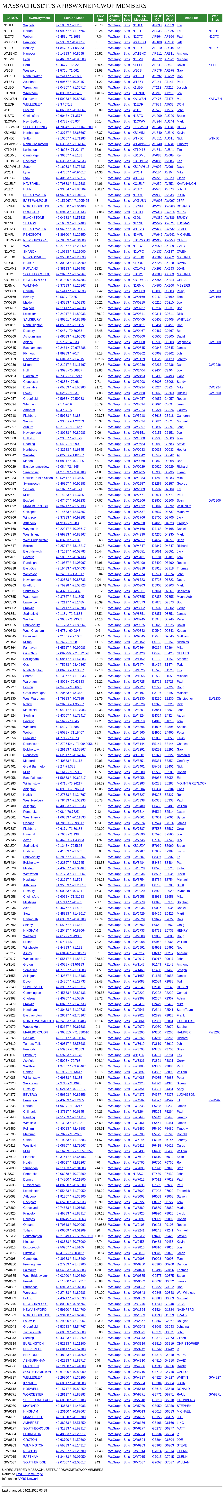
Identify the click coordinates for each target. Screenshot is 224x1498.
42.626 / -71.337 (67, 393)
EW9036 (139, 908)
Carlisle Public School (38, 478)
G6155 (157, 1417)
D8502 (156, 608)
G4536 (157, 1366)
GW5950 (139, 1405)
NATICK (28, 263)
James (181, 347)
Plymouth (29, 353)
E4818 (156, 721)
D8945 (156, 619)
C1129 (156, 359)
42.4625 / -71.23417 (70, 149)
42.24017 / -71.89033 (71, 313)
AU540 (157, 132)
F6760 (156, 1162)
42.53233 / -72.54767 (71, 1326)
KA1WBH (139, 98)
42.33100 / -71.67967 (71, 1315)
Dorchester (31, 743)
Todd (180, 664)
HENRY (182, 930)
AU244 (157, 121)
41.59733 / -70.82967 (71, 534)
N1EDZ (138, 246)
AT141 (156, 82)
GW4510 (139, 1360)
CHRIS (181, 240)
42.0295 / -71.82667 (70, 455)
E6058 (156, 777)
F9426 (156, 1236)
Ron (179, 794)
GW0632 (139, 1281)
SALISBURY (32, 319)
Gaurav (182, 410)
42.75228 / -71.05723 (71, 585)
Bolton (27, 1298)
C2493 (156, 376)
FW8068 (138, 1196)
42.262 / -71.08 (66, 642)
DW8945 (139, 619)
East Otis (29, 568)
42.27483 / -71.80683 (71, 1292)
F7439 (156, 1173)
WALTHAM (31, 285)
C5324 (156, 410)
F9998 (156, 1258)
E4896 (156, 727)
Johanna (183, 1326)
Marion (28, 461)
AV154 (156, 172)
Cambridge (31, 155)
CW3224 (139, 387)
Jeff (179, 42)
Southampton (32, 1236)
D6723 (156, 579)
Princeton (30, 1213)
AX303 (157, 274)
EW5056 (139, 738)
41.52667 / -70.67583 (71, 1026)
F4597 (156, 1100)
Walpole (28, 25)
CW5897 (139, 427)
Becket (28, 545)
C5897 (156, 427)
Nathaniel (183, 755)
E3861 (156, 710)
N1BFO (138, 115)
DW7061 (139, 591)
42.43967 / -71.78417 (71, 715)
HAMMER (184, 1032)
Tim (179, 149)
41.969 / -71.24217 (69, 1106)
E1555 (156, 676)
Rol (179, 1162)
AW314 (157, 212)
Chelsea (29, 998)
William (182, 806)
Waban (28, 421)
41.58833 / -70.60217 (71, 777)
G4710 (157, 1372)
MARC (181, 212)
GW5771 (139, 1394)
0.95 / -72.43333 (67, 342)
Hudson (28, 851)
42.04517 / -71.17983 (71, 710)
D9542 (156, 630)
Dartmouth (30, 919)
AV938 (156, 195)
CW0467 (139, 330)
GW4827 (139, 1377)
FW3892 (138, 1072)
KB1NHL (139, 93)
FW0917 (138, 958)
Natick (27, 704)
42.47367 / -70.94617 (71, 172)
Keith (180, 1157)
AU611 (157, 138)
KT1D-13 (139, 149)
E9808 (156, 936)
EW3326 (139, 704)
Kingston (29, 1241)
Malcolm (182, 693)
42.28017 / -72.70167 (71, 1015)
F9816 (156, 1247)
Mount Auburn (186, 596)
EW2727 (139, 687)
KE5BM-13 (140, 127)
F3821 (156, 1060)
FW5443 (138, 1117)
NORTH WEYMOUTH (38, 1021)
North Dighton (33, 325)
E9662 (156, 925)
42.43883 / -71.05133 (71, 302)
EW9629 (139, 919)
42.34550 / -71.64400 (71, 206)
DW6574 (139, 574)
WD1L (137, 110)
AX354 (157, 280)
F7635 (156, 1185)
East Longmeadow (36, 466)
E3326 (156, 704)
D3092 (156, 506)
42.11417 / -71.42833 (71, 308)
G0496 (157, 1270)
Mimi (180, 478)
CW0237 (139, 308)
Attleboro (29, 523)
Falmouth (29, 1270)
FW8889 (138, 1207)
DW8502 (139, 608)
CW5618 (139, 415)
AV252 (156, 183)
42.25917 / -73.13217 (71, 545)
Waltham (29, 619)
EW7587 (139, 828)
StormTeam (185, 1009)
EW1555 (139, 676)
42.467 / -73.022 (67, 65)
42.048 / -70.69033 (69, 330)
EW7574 (139, 823)
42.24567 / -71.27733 (71, 981)
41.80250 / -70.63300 (71, 1185)
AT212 (156, 87)
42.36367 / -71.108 (69, 155)
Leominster (31, 1190)
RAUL (181, 1394)
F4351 (156, 1089)
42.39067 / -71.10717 (71, 987)
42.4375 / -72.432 (68, 591)
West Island (31, 534)
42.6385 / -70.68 (67, 381)
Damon (182, 1264)
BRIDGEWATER (34, 195)
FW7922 (138, 1190)
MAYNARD (31, 1405)
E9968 (156, 942)
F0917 (156, 958)
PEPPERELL (32, 1349)
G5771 (157, 1394)
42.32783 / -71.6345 (70, 449)
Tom (180, 297)
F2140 (156, 987)
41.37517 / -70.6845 (70, 1111)
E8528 (156, 868)
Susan (181, 1083)
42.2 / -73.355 (65, 766)
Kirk (179, 670)
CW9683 (139, 444)
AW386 (157, 217)
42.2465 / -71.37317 (70, 574)
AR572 (157, 59)
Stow (26, 178)
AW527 (157, 223)
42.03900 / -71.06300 (71, 1275)
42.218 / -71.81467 (69, 427)
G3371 (157, 1332)
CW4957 (139, 398)
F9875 (156, 1253)
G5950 (157, 1405)
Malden (28, 302)
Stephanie (184, 342)
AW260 (157, 206)
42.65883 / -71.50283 (71, 387)
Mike (180, 172)
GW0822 (139, 1287)
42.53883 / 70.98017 (70, 42)
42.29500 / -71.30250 (71, 1377)
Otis (26, 664)
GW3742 (139, 1349)
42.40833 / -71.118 (69, 760)
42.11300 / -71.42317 (71, 1281)
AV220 (156, 178)
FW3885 (138, 1066)
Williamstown (32, 783)
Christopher (185, 698)
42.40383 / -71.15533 (71, 806)
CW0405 (139, 319)
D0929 (156, 466)
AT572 (156, 110)
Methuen (29, 1134)
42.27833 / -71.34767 (71, 794)
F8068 (156, 1196)
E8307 (156, 857)
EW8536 (139, 874)
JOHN (181, 195)
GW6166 (139, 1422)
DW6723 (139, 579)
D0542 (156, 455)
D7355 (156, 596)
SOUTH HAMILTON (37, 1372)
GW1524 (139, 1309)
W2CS (137, 70)
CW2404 (139, 370)
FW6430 (138, 1151)
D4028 (156, 523)
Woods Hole (31, 1026)
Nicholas (183, 642)
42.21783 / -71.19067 (71, 874)
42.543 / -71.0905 (68, 444)
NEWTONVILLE (34, 257)
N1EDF (138, 104)
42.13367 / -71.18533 (71, 676)
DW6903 (139, 585)
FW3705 (138, 1049)
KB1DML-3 (140, 161)
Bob (179, 308)
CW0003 (139, 291)
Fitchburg (29, 415)
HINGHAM (30, 930)
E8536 (156, 874)
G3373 (157, 1338)
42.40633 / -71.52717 (71, 178)
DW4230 (139, 534)
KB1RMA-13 (141, 240)
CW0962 (139, 353)
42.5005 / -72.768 (68, 1060)
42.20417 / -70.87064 (71, 930)
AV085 (156, 155)
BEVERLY (30, 1094)
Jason (181, 811)
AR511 (157, 53)
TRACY (182, 1315)
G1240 (157, 1304)
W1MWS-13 (141, 144)
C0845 (156, 347)
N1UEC (138, 25)
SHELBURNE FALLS (38, 1400)
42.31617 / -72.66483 (71, 1157)
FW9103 (138, 1224)
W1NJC (138, 138)
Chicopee (30, 512)
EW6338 (139, 800)
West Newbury (33, 800)
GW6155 (139, 1417)
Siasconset (31, 472)
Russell (182, 393)
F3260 (156, 1032)
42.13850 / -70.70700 (71, 1417)
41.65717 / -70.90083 (71, 647)
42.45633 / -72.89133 (71, 992)
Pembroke (30, 811)
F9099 (156, 1219)
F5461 (156, 1123)
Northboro (30, 449)
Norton (28, 31)
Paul (180, 36)
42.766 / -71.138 (67, 834)
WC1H (137, 172)
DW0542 (139, 455)
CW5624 (139, 421)
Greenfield (30, 398)
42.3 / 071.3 (64, 104)
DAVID (181, 263)
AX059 (157, 246)
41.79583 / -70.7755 (70, 698)
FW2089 (138, 981)
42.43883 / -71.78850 (71, 1338)
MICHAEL (184, 234)
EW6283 (139, 783)
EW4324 (139, 715)
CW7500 (139, 438)
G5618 (157, 1388)
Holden (28, 189)
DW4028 (139, 523)
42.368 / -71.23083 (69, 619)
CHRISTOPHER (188, 1343)
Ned (179, 947)
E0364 (156, 647)
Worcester (30, 1292)
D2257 (156, 483)
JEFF (180, 200)
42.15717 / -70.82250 (71, 1388)
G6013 (157, 1411)
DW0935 (139, 472)
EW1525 (139, 670)
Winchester (31, 947)
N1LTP (137, 31)
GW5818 (139, 1400)
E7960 (156, 845)
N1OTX (138, 36)
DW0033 (139, 449)
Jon (179, 1247)
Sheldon (182, 727)
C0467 (156, 330)
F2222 (156, 992)
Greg (180, 828)
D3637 (156, 512)
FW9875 (138, 1253)
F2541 (156, 1009)
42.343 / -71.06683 (69, 687)
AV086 (156, 161)
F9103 (156, 1224)
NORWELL (31, 1388)
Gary (180, 70)
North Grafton (32, 76)
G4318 (157, 1355)
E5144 (156, 743)
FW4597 (138, 1100)
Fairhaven (30, 98)
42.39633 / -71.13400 (71, 1258)
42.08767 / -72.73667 (71, 1145)
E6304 (156, 789)
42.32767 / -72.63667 (71, 132)
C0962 (156, 353)
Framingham (32, 1264)
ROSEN (182, 987)
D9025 (156, 625)
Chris (180, 789)
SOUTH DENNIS (35, 127)
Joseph (182, 87)
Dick (180, 313)
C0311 (156, 313)
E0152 (156, 642)
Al (178, 455)
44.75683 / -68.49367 (71, 664)
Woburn (28, 36)
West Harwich (32, 817)
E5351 (156, 760)
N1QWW (139, 121)
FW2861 (138, 1021)
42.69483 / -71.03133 (71, 212)
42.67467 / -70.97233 (71, 500)
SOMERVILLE (33, 987)
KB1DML (139, 155)
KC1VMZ (139, 268)
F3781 (156, 1055)
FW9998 (138, 1258)
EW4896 (139, 727)
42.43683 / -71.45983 (71, 1405)
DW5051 (139, 551)
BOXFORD (31, 212)
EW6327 (139, 794)
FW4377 (138, 1094)
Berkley (28, 48)
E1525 (156, 670)
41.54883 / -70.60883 (71, 1270)
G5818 (157, 1400)
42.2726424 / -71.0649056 (74, 743)
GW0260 (139, 1264)
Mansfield (30, 710)
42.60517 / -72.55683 (71, 1043)
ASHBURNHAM (34, 1360)
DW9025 (139, 625)
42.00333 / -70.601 (69, 891)
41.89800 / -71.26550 (71, 234)
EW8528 (139, 868)
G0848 (157, 1292)
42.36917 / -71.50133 (71, 506)
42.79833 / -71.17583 (71, 183)
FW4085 (138, 1077)
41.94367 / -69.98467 (71, 1066)
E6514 (156, 811)
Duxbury (29, 330)
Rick (180, 704)
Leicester (29, 313)
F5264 (156, 1111)
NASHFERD (185, 1309)
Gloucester (30, 381)
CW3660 (139, 393)
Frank (181, 1015)
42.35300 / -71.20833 (71, 257)
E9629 (156, 919)
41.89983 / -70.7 (67, 353)
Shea (180, 1049)
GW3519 (139, 1343)
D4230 (156, 534)
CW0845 (139, 347)
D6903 (156, 585)
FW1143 (138, 964)
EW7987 (139, 851)
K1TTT (137, 65)
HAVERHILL (31, 183)
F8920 (156, 1213)
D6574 (156, 574)
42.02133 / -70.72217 (71, 1089)
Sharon (28, 676)
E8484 (156, 862)
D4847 (156, 545)
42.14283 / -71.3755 (70, 495)
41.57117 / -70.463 (69, 902)
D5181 (156, 557)
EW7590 (139, 834)
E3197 (156, 693)
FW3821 (138, 1060)
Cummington (32, 992)
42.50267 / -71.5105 (70, 1247)
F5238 (156, 1106)
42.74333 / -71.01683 (71, 1207)
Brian (180, 540)
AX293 (157, 268)
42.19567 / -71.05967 (71, 562)
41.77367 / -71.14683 (71, 970)
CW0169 (139, 297)
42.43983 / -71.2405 (70, 1100)
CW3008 (139, 381)
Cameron (183, 415)
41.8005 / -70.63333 (70, 681)
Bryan (181, 845)
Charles (182, 743)
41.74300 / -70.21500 (71, 1179)
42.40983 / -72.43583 (71, 1128)
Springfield (30, 613)
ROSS (181, 127)
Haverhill (29, 834)
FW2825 (138, 1015)
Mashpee (29, 902)
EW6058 (139, 777)
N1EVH (138, 59)
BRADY (182, 217)
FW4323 (138, 1083)
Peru (26, 65)
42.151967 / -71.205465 (72, 200)
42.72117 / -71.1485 (70, 602)
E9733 (156, 930)
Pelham (28, 1128)
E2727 (156, 687)
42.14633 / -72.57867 (71, 512)
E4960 (156, 732)
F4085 (156, 1077)
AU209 (157, 115)
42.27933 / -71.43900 (71, 1264)
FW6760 (138, 1162)
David (181, 65)
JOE (180, 1417)
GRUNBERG (186, 1400)
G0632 (157, 1281)
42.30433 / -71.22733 (71, 1009)
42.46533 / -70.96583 (71, 59)
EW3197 (139, 693)
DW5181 (139, 557)
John (180, 110)
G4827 (157, 1377)
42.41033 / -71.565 (69, 851)
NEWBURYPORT (35, 240)
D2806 (156, 500)
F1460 (156, 970)
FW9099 (138, 1219)
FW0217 (138, 953)
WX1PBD (139, 42)
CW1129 (139, 359)
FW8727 (138, 1202)
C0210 (156, 302)
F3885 (156, 1066)
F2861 (156, 1021)
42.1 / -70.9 (64, 404)
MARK (181, 1355)
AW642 (157, 234)
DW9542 (139, 630)
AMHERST (31, 1422)
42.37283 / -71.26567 (71, 285)
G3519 (157, 1343)
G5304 (157, 1383)
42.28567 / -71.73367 (71, 857)
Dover (27, 981)
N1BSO (138, 1173)
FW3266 (138, 1038)
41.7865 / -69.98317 (70, 823)
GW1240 (139, 1304)
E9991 (156, 947)
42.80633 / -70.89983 (71, 432)
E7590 (156, 834)
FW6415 (138, 1145)
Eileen (181, 472)
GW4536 (139, 1366)
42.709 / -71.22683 (69, 1134)
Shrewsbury (31, 625)
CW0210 (139, 302)
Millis (26, 495)
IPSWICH (30, 1383)
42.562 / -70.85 (66, 297)
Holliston (29, 438)
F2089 (156, 981)
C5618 (156, 415)
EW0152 (139, 642)
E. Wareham (31, 1185)
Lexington (30, 149)
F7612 (156, 1179)
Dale (180, 919)
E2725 (156, 681)
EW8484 (139, 862)
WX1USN (139, 200)
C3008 (156, 381)
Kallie (180, 868)
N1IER (137, 48)
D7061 (156, 591)
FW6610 (138, 1157)
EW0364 (139, 647)
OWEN (181, 251)
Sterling (28, 715)
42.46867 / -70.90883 (71, 483)
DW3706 (139, 517)
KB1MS (138, 274)
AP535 (157, 31)
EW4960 (139, 732)
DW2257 (139, 483)
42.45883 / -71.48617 (71, 913)
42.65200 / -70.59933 (71, 1202)
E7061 (156, 817)
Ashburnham (32, 336)
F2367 (156, 998)
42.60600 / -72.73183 (71, 1400)
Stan (180, 1168)
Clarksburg (30, 376)
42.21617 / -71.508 (69, 879)
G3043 (157, 1326)
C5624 (156, 421)
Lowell (27, 393)
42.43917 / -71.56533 (71, 1298)
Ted (179, 981)
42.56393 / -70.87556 (71, 1094)
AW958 (157, 240)
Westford (29, 727)
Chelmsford (31, 115)
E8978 (156, 902)
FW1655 (138, 975)
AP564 (157, 36)
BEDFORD (31, 1355)
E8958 (156, 896)
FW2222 (138, 992)
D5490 (156, 562)
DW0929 (139, 466)
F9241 (156, 1230)
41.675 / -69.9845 (68, 630)
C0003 (156, 291)
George (182, 483)
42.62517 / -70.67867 (71, 755)
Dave (180, 166)
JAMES (182, 229)
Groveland (30, 1207)
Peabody (29, 42)
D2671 (156, 495)
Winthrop (29, 517)
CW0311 (139, 313)
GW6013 (139, 1411)
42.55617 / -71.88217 (71, 958)
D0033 (156, 449)
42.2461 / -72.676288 (71, 347)
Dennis (28, 1179)
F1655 (156, 975)
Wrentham (30, 87)
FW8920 (138, 1213)
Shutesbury (31, 591)
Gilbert (181, 1338)
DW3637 (139, 512)
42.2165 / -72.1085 (69, 636)
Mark (180, 121)
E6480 (156, 806)
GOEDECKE (185, 1021)
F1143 (156, 964)
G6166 (157, 1422)
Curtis (181, 1145)
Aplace (28, 342)
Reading (29, 444)
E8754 (156, 879)
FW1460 (138, 970)
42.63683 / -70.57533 (71, 161)
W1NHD (138, 755)
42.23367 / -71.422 (69, 438)
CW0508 (139, 342)
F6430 (156, 1151)
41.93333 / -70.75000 (71, 1241)
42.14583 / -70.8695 (70, 53)
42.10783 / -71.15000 (71, 251)
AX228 (157, 263)
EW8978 (139, 902)
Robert (181, 398)
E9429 (156, 913)
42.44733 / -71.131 (69, 947)
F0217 (156, 953)
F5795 (156, 1134)
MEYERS (183, 285)
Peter (180, 619)
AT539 (156, 104)
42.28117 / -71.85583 (71, 1394)
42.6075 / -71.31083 (70, 896)
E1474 (156, 664)
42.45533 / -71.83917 (71, 1213)
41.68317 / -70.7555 (70, 461)
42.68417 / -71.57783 (71, 1349)
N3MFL (138, 234)
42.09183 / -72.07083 (71, 1287)
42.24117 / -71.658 (69, 76)
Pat (179, 862)
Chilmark (29, 1111)
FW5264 (138, 1111)
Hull (26, 370)
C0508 (156, 342)
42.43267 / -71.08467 (71, 868)
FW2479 (138, 1004)
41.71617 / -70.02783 (71, 551)
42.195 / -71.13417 (69, 1072)
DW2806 (139, 500)
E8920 (156, 891)
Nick (180, 138)
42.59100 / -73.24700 (71, 1309)
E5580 (156, 772)
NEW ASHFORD (35, 1309)
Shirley (28, 925)
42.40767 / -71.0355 (70, 998)
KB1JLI (138, 212)
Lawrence (30, 602)
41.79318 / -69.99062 (71, 1224)
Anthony (182, 53)
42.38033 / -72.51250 (71, 1422)
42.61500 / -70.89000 (71, 1372)
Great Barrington (34, 693)
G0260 (157, 1264)
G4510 (157, 1360)
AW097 (157, 200)
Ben (179, 330)
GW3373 (139, 1338)
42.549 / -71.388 (67, 727)
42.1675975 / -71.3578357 (74, 1151)
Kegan (181, 630)
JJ (178, 1100)
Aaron (181, 715)
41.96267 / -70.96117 (71, 229)
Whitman (29, 404)
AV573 (156, 189)
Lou (179, 25)
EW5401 (139, 766)
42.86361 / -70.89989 (71, 319)
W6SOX (138, 257)
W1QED (138, 1055)
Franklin (28, 608)
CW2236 (139, 364)
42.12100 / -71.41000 (71, 1366)
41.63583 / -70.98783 (71, 919)
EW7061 (139, 817)
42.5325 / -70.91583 (70, 1049)
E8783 (156, 885)
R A (179, 840)
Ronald (182, 1134)
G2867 (157, 1321)
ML (179, 98)
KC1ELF (138, 183)
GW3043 (139, 1326)
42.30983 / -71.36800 (71, 263)
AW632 (157, 229)
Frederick (183, 1190)
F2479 (156, 1004)
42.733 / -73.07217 (69, 376)
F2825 (156, 1015)
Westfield (29, 1123)
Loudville (29, 1321)
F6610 (156, 1157)
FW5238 (138, 1106)
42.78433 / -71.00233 (71, 800)
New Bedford (32, 121)
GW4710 (139, 1372)
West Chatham (33, 630)
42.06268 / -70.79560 (71, 1173)
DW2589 (139, 489)
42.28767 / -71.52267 (71, 274)
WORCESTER (33, 1394)
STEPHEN (184, 1405)
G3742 (157, 1349)
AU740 (157, 144)
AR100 (157, 42)
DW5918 (139, 568)
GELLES (183, 653)
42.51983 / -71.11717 (71, 1117)
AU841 (157, 149)
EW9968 (139, 942)
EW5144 (139, 743)
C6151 (156, 432)
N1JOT (138, 195)
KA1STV (139, 1236)
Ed (179, 31)
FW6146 (138, 1140)
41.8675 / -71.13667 (70, 670)
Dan (179, 325)
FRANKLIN (31, 1366)
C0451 (156, 325)
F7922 (156, 1190)
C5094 (156, 404)
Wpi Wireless (186, 1292)
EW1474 (139, 664)
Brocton (28, 110)
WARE (27, 246)
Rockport (29, 161)
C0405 (156, 319)
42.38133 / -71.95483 (71, 268)
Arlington (29, 806)
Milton (27, 364)
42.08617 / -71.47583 (71, 659)
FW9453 (138, 1241)
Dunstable (30, 387)
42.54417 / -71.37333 (71, 291)
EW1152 (139, 659)
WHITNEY (184, 506)
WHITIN (182, 1377)
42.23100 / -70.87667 (71, 1411)
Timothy (182, 144)
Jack (180, 517)
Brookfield (30, 636)
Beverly (28, 297)
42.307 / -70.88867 (69, 370)
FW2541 (138, 1009)
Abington (29, 789)
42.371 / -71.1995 (68, 1083)
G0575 (157, 1275)
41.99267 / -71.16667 (71, 31)
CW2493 (139, 376)
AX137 (157, 251)
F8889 (156, 1207)
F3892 (156, 1072)
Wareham (30, 681)
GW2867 (139, 1321)
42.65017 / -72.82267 (71, 1162)
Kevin (181, 132)
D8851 (156, 613)
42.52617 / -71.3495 (70, 478)
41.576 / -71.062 (67, 70)
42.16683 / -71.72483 (71, 223)
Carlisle (28, 291)
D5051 (156, 551)
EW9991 (139, 947)
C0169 (156, 297)
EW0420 (139, 653)
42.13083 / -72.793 (69, 1123)
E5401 (156, 766)
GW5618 (139, 1388)
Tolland (28, 1230)
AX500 (157, 285)
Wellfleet (29, 1066)
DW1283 (139, 478)
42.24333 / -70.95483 (71, 1021)
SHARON (30, 251)
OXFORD (30, 653)
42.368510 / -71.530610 (72, 1032)
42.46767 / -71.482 (69, 908)
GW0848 (139, 1292)
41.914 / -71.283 (67, 523)
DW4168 (139, 528)
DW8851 (139, 613)
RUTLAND (30, 268)
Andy (180, 1089)
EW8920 (139, 891)
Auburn (28, 427)
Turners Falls (32, 1043)
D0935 (156, 472)
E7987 (156, 851)
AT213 (156, 93)
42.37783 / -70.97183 (71, 517)
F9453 (156, 1241)
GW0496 (139, 1270)
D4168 (156, 528)
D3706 (156, 517)
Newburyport (32, 432)
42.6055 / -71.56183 (70, 964)
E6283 (156, 783)
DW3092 (139, 506)
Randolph (30, 562)
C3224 (156, 387)
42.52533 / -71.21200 (71, 1343)
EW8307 (139, 857)
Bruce (181, 115)
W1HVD (138, 229)
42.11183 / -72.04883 (71, 1168)
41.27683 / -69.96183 (71, 472)
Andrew (182, 953)
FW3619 (138, 1043)
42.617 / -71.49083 (69, 936)
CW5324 (139, 410)
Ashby (27, 953)
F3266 (156, 1038)
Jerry (180, 404)
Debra (181, 579)
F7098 (156, 1168)
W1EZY (138, 82)
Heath (27, 1162)
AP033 (157, 25)
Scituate (29, 489)
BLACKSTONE (33, 217)
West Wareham (34, 698)
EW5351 (139, 760)
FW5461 (138, 1123)
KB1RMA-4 (140, 280)
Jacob (181, 1213)
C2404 (156, 370)
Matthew (182, 512)
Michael (182, 59)
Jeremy (182, 359)
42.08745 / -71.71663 (71, 1219)
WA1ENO (139, 53)
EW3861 (139, 710)
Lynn (26, 59)
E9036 (156, 908)
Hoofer (181, 449)
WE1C (137, 189)
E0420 (156, 653)
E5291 (156, 749)
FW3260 (138, 1032)
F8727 (156, 1202)
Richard (182, 466)
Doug (180, 687)
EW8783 (139, 885)
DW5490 (139, 562)
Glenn (181, 178)
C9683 (156, 444)
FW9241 (138, 1230)
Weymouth (30, 528)
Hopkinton (30, 879)
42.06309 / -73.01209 (71, 1230)
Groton (28, 964)
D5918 (156, 568)
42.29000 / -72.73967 (71, 1321)
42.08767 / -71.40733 (71, 1004)
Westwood (30, 874)
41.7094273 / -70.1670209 (74, 127)
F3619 (156, 1043)
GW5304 (139, 1383)
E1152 (156, 659)
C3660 (156, 393)
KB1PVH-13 (141, 166)
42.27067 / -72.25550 (71, 246)
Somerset (30, 970)
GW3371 (139, 1332)
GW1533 (139, 1315)
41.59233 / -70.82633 (71, 98)
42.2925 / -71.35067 (70, 704)
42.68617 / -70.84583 (71, 1383)
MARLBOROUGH (35, 506)
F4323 (156, 1083)
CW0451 (139, 325)
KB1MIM (139, 132)
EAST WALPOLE (35, 200)
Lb (178, 857)
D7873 (156, 602)
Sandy (181, 381)
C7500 (156, 438)
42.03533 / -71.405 (69, 93)
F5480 (156, 1128)
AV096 (156, 166)
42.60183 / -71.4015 (70, 359)
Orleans (28, 823)
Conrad (182, 992)
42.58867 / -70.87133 (71, 557)
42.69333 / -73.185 (69, 1077)
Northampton (32, 132)
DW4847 (139, 545)
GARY (181, 246)
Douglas (29, 1219)
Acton (27, 840)
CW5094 (139, 404)
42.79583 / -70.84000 (71, 240)
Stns (127, 25)
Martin (181, 913)
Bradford (29, 585)
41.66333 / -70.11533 (71, 817)
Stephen (182, 659)
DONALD (183, 206)
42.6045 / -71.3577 (69, 115)
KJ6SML (138, 206)
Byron (181, 817)
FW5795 (138, 1134)
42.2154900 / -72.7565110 (74, 1236)
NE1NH (138, 223)
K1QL (137, 217)
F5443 (156, 1117)
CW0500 (139, 336)
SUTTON (29, 223)
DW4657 (139, 540)
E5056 (156, 738)
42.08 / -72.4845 (67, 466)
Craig (180, 925)
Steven (181, 1196)
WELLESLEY (32, 104)
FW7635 (138, 1185)
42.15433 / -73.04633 (71, 568)
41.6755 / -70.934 (68, 121)
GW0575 (139, 1275)
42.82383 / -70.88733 (71, 579)
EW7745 (139, 840)
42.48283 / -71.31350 (71, 1355)
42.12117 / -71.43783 (71, 608)
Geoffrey (183, 760)
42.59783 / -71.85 (68, 415)
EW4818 (139, 721)
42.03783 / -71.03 (68, 540)
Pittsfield (29, 1253)
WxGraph (115, 25)
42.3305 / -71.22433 (70, 421)
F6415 (156, 1145)
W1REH (138, 76)
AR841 (157, 65)
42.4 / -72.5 (64, 410)
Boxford (28, 500)
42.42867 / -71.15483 (71, 975)
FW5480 (138, 1128)
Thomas (182, 568)
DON (180, 104)
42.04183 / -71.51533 (71, 217)
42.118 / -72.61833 (69, 613)
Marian (181, 1207)
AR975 (157, 70)
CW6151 (139, 432)
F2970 (156, 1026)
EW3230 (139, 698)
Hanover (29, 53)
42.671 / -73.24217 (69, 783)
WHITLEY (184, 319)
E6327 (156, 794)
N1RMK (138, 285)
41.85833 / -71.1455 (70, 325)
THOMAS (183, 223)
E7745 (156, 840)
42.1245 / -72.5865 (69, 845)
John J (181, 189)
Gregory (182, 523)
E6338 (156, 800)
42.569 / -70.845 (67, 721)
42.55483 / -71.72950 (71, 1190)
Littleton (28, 942)
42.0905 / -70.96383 (70, 789)
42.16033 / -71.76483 (71, 166)
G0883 (157, 1298)
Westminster (32, 958)
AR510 (157, 48)
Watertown (30, 596)
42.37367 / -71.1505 (70, 596)
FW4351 (138, 1089)
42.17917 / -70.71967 (71, 1038)
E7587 (156, 828)
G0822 (157, 1287)
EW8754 (139, 879)
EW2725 (139, 681)
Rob (179, 76)
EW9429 (139, 913)
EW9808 (139, 936)
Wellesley (30, 574)
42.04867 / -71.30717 (71, 87)
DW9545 (139, 636)
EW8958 (139, 896)
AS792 (157, 76)
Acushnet (29, 82)
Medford (29, 760)
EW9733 (139, 930)
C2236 (156, 364)
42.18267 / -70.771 (69, 489)
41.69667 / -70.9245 (70, 82)
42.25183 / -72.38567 (71, 749)
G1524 (157, 1309)
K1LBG (138, 87)
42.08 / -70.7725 (67, 811)
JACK (181, 1304)
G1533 (157, 1315)
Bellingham (31, 659)
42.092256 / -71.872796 (72, 653)
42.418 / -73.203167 (70, 1253)
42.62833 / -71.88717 (71, 1360)
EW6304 (139, 789)
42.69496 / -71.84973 (71, 953)
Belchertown (31, 749)
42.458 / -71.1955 (68, 36)
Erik (179, 1055)
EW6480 (139, 806)
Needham (30, 1009)
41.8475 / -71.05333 (70, 48)
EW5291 (139, 749)
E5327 (156, 755)
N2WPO (138, 251)
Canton (28, 1072)
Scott (180, 885)
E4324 (156, 715)
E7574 (156, 823)
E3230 (156, 698)
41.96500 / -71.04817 (71, 195)
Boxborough (31, 1247)
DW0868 (139, 461)
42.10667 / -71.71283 (71, 138)
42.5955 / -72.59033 (70, 398)
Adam (181, 998)
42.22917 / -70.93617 (71, 528)
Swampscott (31, 483)
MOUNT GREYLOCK (191, 783)
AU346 (157, 127)
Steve (181, 444)
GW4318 (139, 1355)
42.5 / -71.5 (64, 942)
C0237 (156, 308)
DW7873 (139, 602)
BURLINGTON (33, 1343)
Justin (181, 874)
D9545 (156, 636)
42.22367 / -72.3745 (70, 862)
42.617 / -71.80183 (69, 828)
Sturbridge (30, 1168)
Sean (180, 500)
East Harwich (32, 551)
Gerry (181, 608)
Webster (29, 455)
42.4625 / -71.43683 (70, 840)
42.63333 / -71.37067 (71, 144)
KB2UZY (139, 845)
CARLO (182, 1372)
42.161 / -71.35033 (69, 772)
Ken (179, 48)
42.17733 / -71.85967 (71, 625)
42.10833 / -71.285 (69, 25)
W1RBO (138, 178)
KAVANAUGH (186, 183)
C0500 (156, 336)
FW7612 (138, 1179)
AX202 (157, 257)
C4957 (156, 398)
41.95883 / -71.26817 (71, 885)
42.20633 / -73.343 (69, 693)
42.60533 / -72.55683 (71, 1332)
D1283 (156, 478)
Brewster (29, 738)
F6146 (156, 1140)
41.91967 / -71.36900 (71, 1196)
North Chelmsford (35, 144)
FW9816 (138, 1247)
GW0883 (139, 1298)
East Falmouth (33, 777)
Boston (28, 687)
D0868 (156, 461)
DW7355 (139, 596)
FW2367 (138, 998)
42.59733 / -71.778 (69, 1055)
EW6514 (139, 811)
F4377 (156, 1094)
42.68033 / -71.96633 (71, 336)
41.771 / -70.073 (67, 738)
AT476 (156, 98)
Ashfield (28, 1060)
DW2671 (139, 495)
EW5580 (139, 772)
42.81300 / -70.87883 (71, 280)
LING (180, 1422)
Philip (180, 291)
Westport (29, 70)
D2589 (156, 489)
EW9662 (139, 925)
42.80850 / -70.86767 (71, 1304)
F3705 (156, 1049)
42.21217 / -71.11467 (71, 364)
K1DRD (138, 263)
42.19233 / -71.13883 (71, 1140)
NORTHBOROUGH (36, 206)
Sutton (27, 138)
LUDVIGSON (186, 1094)
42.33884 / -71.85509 (71, 189)
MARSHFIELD (33, 1417)
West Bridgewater (35, 540)
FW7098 (138, 1168)
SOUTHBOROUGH (36, 274)
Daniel (181, 528)
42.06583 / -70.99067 (71, 110)
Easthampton (32, 347)
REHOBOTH (32, 234)
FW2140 (138, 987)
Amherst (29, 410)
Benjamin (183, 591)
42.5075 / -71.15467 (70, 732)
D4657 (156, 540)
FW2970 (138, 1026)
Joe (179, 93)
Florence (29, 1157)
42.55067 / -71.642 (69, 925)
